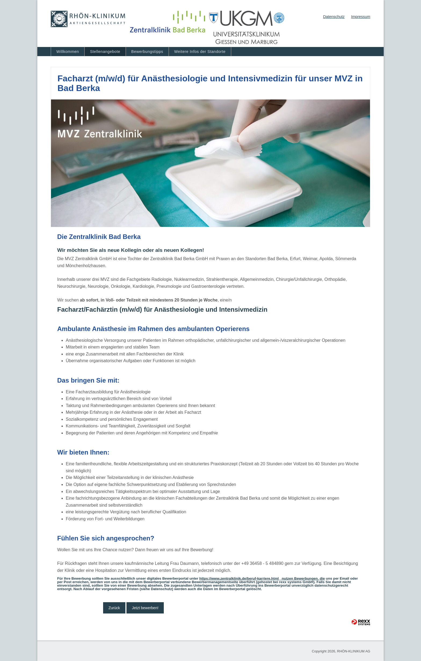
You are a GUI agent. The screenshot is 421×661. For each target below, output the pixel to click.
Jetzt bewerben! (145, 608)
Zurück (114, 608)
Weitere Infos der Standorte (200, 51)
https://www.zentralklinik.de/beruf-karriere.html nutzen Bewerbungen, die (262, 578)
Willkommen (67, 51)
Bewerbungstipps (147, 51)
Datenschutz (333, 16)
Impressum (360, 16)
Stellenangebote (105, 51)
